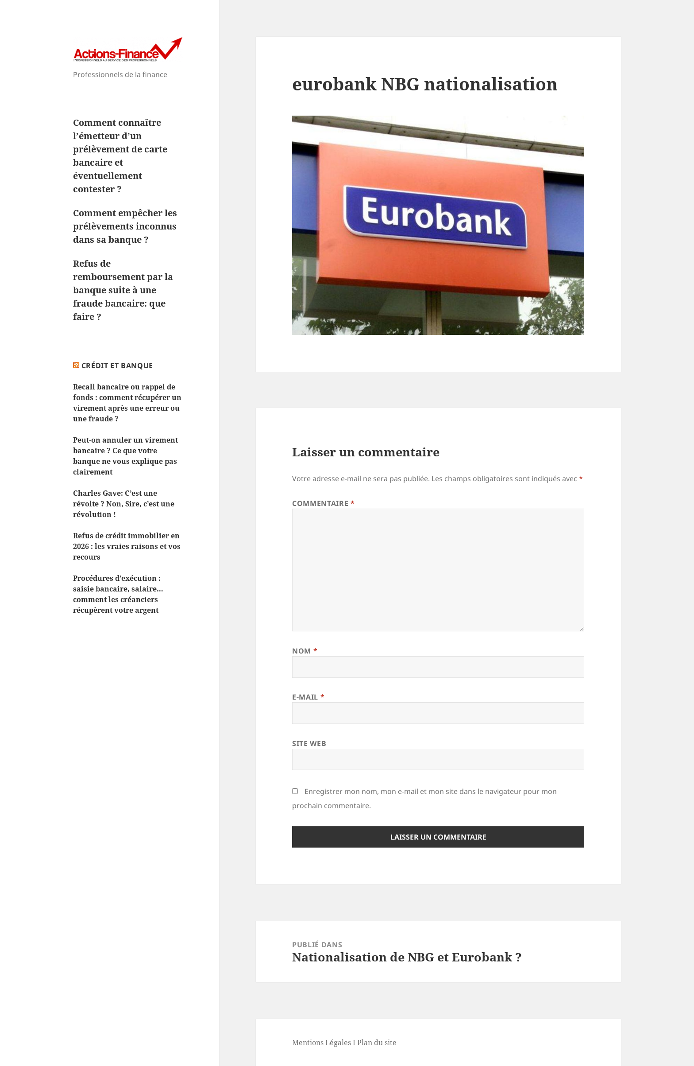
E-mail (308, 697)
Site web (309, 743)
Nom (304, 651)
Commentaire (323, 503)
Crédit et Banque (117, 365)
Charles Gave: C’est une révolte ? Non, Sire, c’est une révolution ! (123, 503)
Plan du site (377, 1042)
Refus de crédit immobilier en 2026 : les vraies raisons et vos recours (127, 546)
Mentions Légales (321, 1042)
